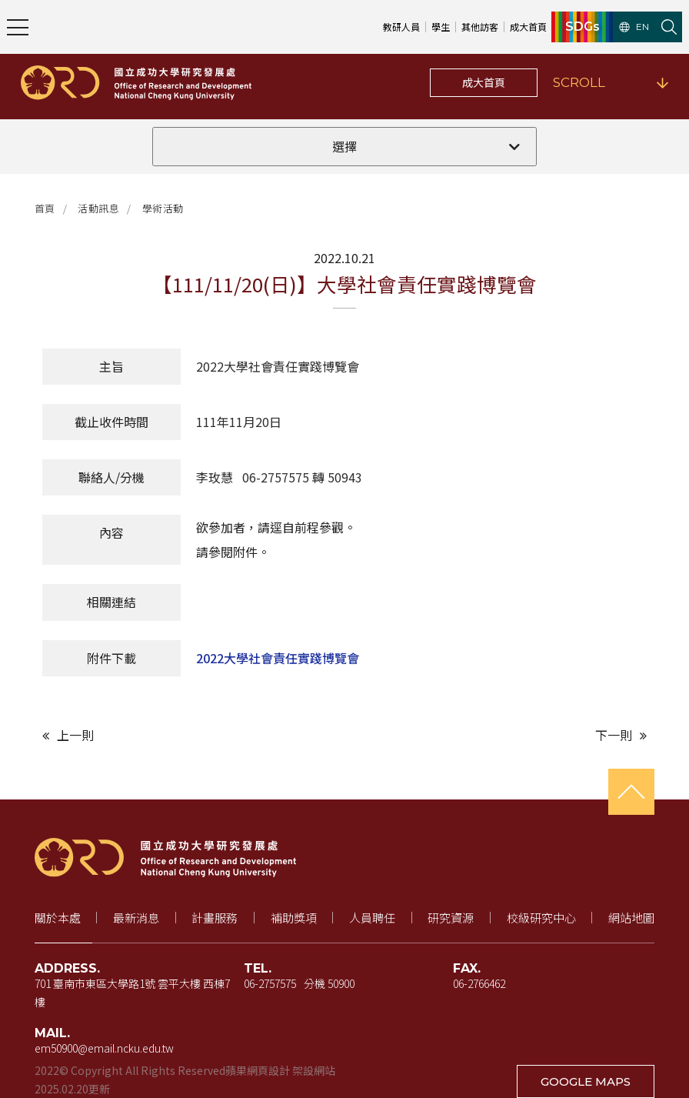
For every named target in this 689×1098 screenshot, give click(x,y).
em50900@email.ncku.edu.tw (104, 1048)
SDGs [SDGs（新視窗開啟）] (582, 27)
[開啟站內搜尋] (669, 27)
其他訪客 (479, 26)
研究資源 (451, 917)
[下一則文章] (499, 735)
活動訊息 (98, 208)
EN (634, 27)
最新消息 (136, 917)
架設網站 (313, 1070)
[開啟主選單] (17, 27)
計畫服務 (214, 917)
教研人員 (401, 26)
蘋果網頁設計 (257, 1070)
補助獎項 (294, 917)
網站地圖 (631, 917)
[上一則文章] (189, 735)
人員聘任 (372, 917)
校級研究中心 (541, 917)
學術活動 (163, 208)
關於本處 (58, 917)
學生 (440, 26)
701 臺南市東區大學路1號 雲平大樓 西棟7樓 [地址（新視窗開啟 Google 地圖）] (132, 993)
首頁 (45, 208)
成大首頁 (483, 82)
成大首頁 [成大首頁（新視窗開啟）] (528, 26)
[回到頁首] (631, 792)
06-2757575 (270, 983)
